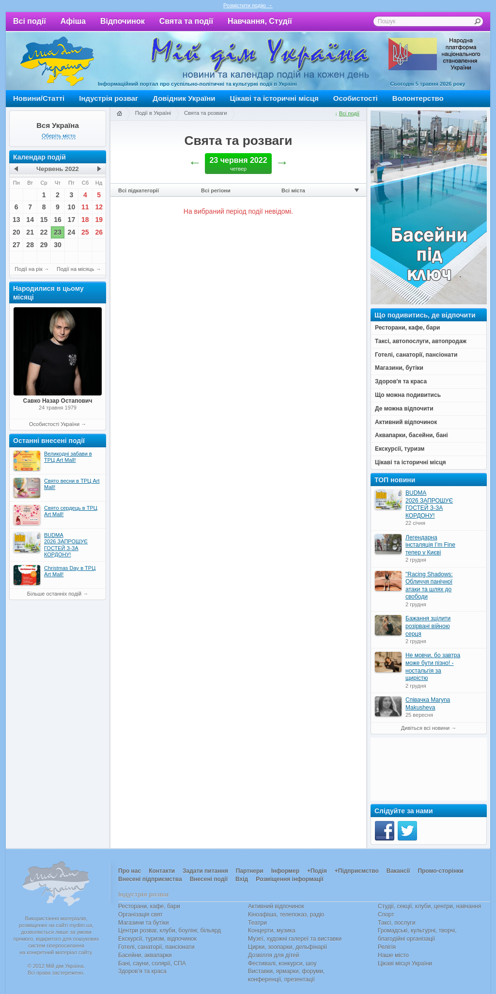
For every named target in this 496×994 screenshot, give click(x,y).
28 (30, 245)
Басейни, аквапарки (145, 955)
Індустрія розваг (108, 98)
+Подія (317, 871)
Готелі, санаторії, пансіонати (156, 947)
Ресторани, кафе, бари (149, 906)
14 (30, 219)
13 (16, 219)
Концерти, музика (271, 930)
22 (44, 232)
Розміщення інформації (289, 879)
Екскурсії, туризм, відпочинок (157, 938)
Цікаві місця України (405, 963)
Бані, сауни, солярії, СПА (152, 963)
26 (99, 232)
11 (85, 207)
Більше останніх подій (54, 594)
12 (99, 207)
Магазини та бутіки (143, 922)
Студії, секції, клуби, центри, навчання (429, 906)
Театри (257, 922)
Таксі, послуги (396, 922)
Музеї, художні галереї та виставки (294, 938)
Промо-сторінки (440, 871)
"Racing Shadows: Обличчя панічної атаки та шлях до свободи (429, 585)
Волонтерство (418, 98)
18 (85, 219)
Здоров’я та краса (142, 971)
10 (72, 207)
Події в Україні (153, 113)
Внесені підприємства (150, 879)
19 (99, 219)
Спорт (386, 914)
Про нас (129, 871)
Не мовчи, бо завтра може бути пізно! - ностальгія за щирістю (432, 666)
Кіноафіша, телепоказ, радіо (286, 914)
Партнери (250, 871)
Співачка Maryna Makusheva (427, 703)
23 (58, 232)
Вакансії (398, 871)
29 (44, 245)
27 (16, 245)
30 (58, 245)
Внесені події (209, 879)
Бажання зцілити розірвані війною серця (427, 626)
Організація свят (140, 914)
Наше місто (393, 955)
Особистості (355, 98)
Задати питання (205, 871)
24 (72, 232)
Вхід (241, 879)
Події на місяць (75, 269)
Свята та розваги (205, 113)
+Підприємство (357, 871)
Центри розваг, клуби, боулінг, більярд (169, 930)
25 (85, 232)
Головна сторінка (119, 114)
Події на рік (28, 269)
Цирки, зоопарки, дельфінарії (287, 947)
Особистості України (54, 424)
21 (30, 232)
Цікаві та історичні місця (274, 98)
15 (44, 219)
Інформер (285, 871)
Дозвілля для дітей (273, 955)
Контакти (162, 871)
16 (58, 219)
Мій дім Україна (57, 61)
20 (16, 232)
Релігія (387, 947)
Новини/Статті (38, 98)
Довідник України (184, 98)
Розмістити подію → (248, 5)
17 (72, 219)
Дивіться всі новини (425, 728)
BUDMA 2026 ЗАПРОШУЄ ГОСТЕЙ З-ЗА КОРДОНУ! (429, 504)
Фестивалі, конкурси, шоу (282, 963)
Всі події (29, 21)
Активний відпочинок (276, 906)
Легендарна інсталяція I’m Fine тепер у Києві (430, 545)
